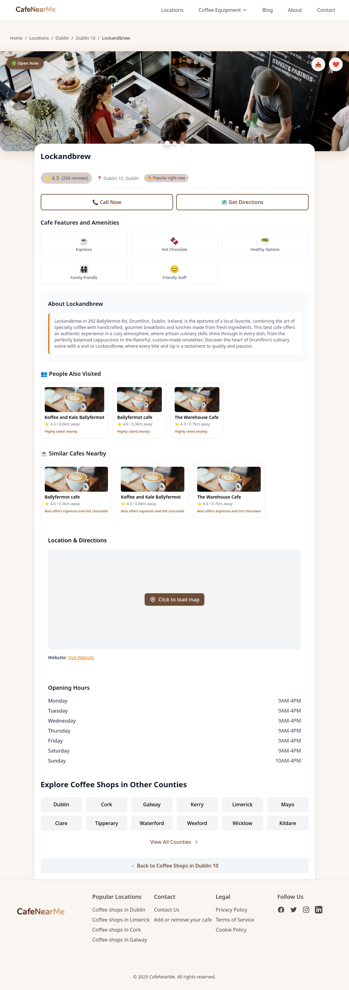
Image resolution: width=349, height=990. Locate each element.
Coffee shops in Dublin (119, 909)
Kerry (197, 804)
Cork (106, 804)
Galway (152, 804)
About (295, 10)
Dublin (62, 38)
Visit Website (81, 657)
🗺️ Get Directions (242, 202)
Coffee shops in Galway (119, 939)
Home (16, 38)
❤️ (335, 64)
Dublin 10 (85, 38)
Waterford (152, 823)
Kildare (287, 823)
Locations (172, 10)
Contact (326, 10)
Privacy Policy (231, 909)
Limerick (242, 804)
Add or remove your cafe (183, 919)
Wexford (197, 823)
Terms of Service (235, 919)
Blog (267, 10)
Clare (61, 823)
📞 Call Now (106, 202)
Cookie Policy (231, 929)
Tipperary (106, 823)
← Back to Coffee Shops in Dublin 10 (174, 865)
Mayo (287, 804)
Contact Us (166, 909)
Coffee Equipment (222, 10)
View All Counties (174, 841)
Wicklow (242, 823)
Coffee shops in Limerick (121, 919)
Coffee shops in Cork (116, 929)
